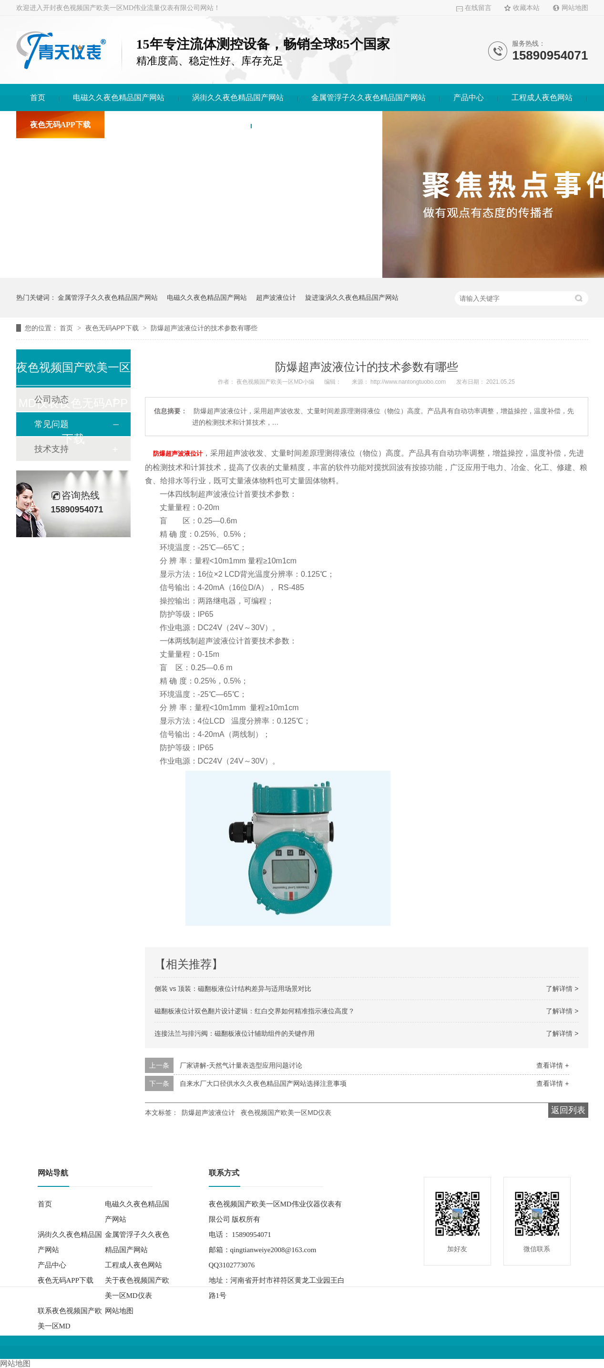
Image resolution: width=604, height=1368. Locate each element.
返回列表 (568, 1109)
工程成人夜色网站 (542, 97)
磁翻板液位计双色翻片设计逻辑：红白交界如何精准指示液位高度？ (254, 1010)
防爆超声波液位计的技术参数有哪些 (204, 328)
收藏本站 (526, 7)
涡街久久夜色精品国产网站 (238, 97)
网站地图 (575, 7)
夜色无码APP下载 (60, 125)
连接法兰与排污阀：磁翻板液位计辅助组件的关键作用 (234, 1032)
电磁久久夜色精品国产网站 (118, 97)
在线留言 (478, 7)
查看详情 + (552, 1064)
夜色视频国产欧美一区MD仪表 (286, 1111)
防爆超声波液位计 (208, 1111)
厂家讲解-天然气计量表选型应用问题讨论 (241, 1064)
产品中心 (468, 97)
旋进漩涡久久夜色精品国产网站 (352, 297)
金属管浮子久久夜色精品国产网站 (368, 97)
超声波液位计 (276, 297)
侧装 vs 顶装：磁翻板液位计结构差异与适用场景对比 (233, 987)
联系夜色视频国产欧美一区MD (317, 125)
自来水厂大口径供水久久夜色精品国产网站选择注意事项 (263, 1082)
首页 (37, 97)
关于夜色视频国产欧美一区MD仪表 (177, 125)
